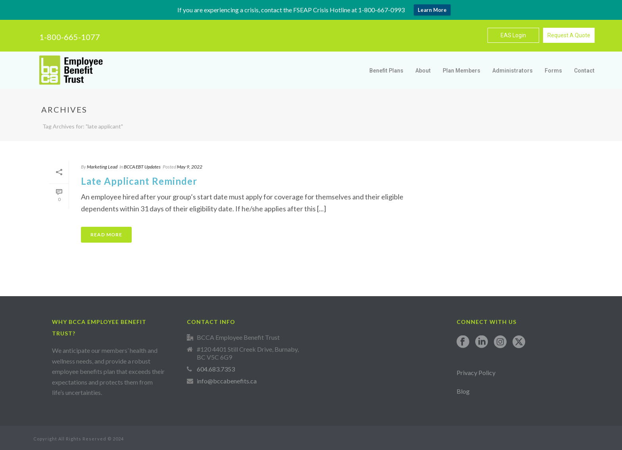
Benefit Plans (386, 70)
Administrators (512, 70)
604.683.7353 (216, 369)
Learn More (432, 10)
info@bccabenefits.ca (227, 381)
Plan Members (461, 70)
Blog (463, 391)
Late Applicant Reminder (139, 181)
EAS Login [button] (513, 35)
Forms (553, 70)
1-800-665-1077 (69, 37)
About (423, 70)
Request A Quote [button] (568, 35)
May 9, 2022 (189, 167)
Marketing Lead (102, 167)
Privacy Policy (476, 372)
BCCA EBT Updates (142, 167)
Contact (584, 70)
